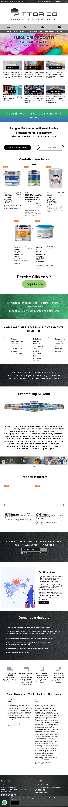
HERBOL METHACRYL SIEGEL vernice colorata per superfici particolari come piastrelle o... (40, 254)
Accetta (15, 803)
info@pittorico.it (42, 793)
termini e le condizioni (33, 552)
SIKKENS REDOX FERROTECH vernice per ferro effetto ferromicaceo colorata (52, 199)
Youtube (18, 794)
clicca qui (46, 798)
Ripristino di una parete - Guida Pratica (17, 700)
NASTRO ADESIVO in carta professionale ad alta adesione (45, 516)
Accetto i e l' (35, 553)
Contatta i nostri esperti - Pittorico (12, 1)
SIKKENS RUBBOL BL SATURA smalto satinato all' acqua (18, 252)
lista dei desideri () (45, 1)
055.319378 (41, 790)
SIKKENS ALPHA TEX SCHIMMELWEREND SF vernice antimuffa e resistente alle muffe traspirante (33, 197)
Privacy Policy (7, 792)
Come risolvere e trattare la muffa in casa (46, 700)
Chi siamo (5, 785)
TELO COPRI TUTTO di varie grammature (15, 516)
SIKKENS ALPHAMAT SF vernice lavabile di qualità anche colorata (8, 198)
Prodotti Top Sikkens (34, 394)
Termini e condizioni (9, 787)
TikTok (14, 794)
